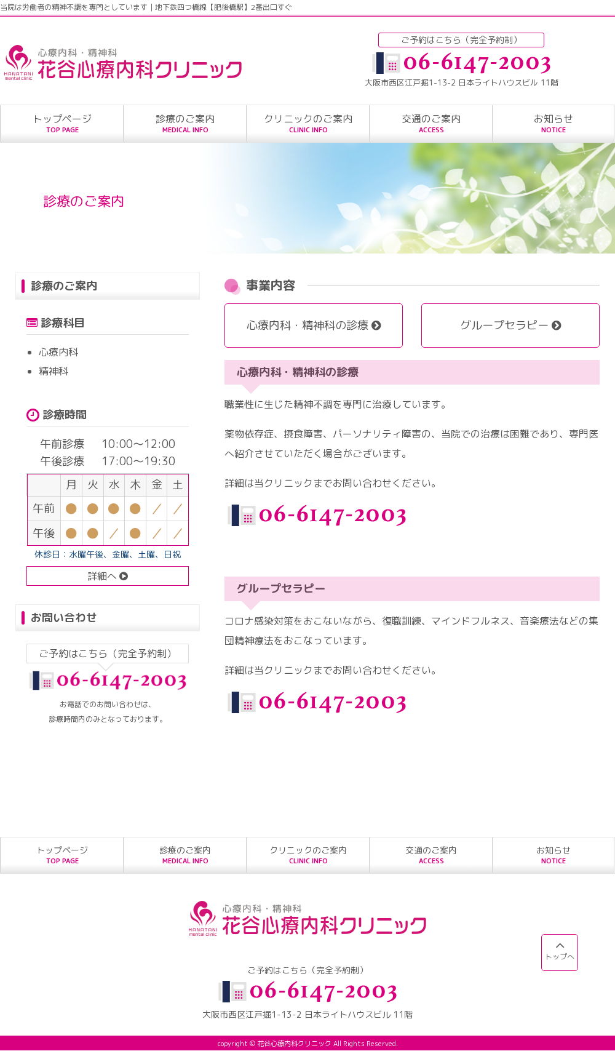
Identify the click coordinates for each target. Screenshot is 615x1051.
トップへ (559, 950)
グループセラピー (510, 325)
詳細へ (107, 576)
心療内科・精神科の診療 (314, 325)
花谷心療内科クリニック (294, 1044)
